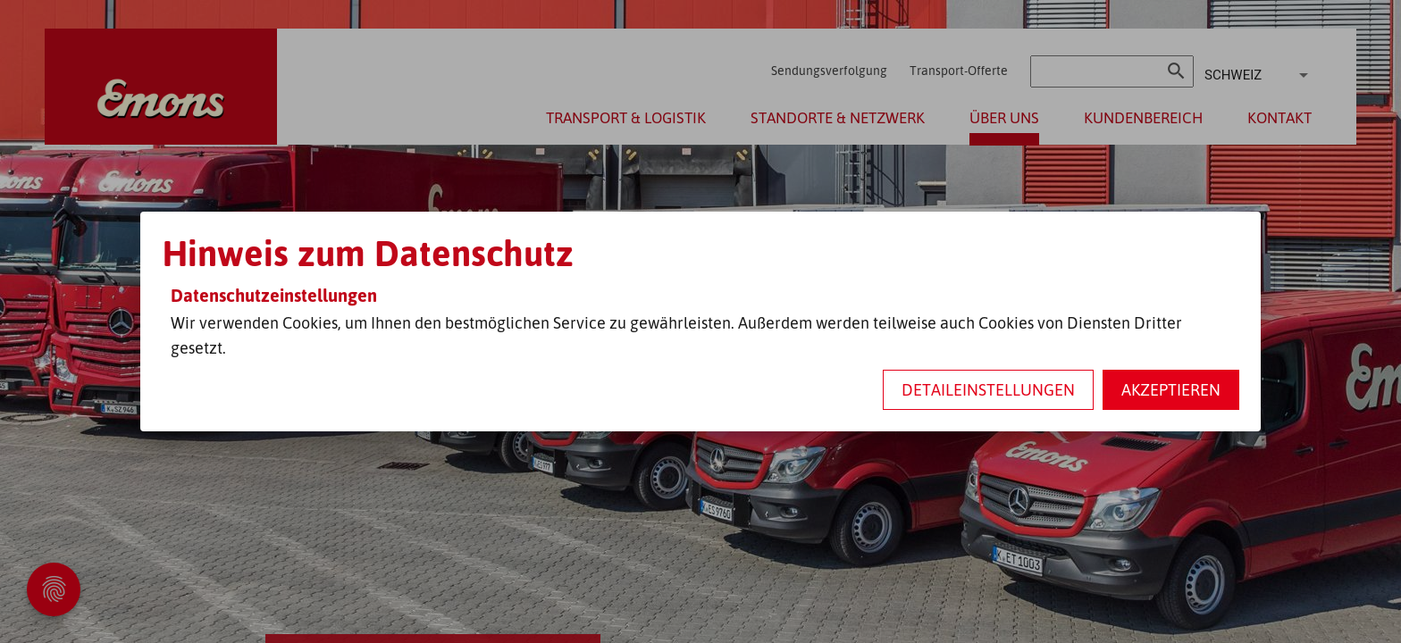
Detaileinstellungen (988, 389)
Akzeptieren (1171, 389)
